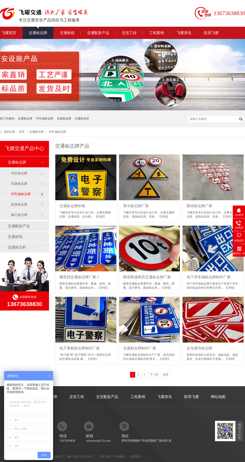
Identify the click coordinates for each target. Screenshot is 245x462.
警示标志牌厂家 (136, 206)
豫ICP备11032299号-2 (80, 456)
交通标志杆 (82, 118)
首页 (22, 131)
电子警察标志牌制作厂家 (79, 348)
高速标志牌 (64, 118)
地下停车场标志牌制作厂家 (209, 277)
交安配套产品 (107, 396)
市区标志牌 (19, 173)
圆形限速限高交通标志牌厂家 (147, 277)
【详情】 (100, 216)
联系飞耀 (211, 33)
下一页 (154, 374)
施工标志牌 (19, 215)
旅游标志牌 (19, 204)
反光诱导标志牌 (199, 348)
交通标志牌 (38, 33)
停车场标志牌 (44, 118)
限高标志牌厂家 (199, 206)
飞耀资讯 (184, 33)
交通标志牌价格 (72, 206)
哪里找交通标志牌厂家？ (79, 277)
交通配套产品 (98, 33)
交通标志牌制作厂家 (139, 348)
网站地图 (218, 396)
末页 (165, 374)
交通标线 (67, 33)
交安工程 (129, 33)
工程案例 (156, 33)
